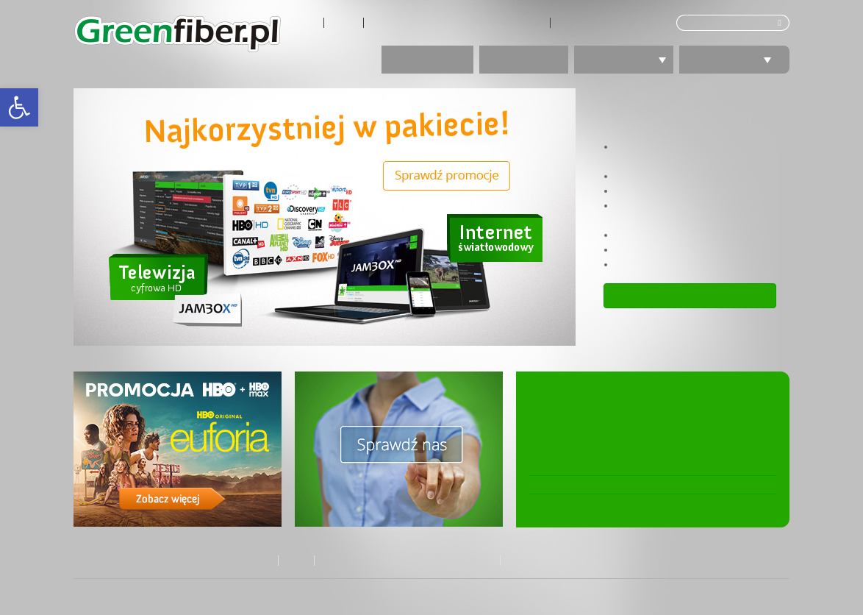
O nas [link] (305, 23)
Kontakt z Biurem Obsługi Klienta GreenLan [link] (456, 23)
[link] (19, 107)
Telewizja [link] (629, 59)
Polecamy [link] (734, 59)
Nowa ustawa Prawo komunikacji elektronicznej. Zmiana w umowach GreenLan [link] (635, 417)
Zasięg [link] (344, 23)
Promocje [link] (427, 59)
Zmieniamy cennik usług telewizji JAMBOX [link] (626, 466)
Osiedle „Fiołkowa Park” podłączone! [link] (614, 485)
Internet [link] (524, 59)
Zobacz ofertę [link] (690, 295)
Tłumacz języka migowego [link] (610, 23)
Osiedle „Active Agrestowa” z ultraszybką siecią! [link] (642, 503)
